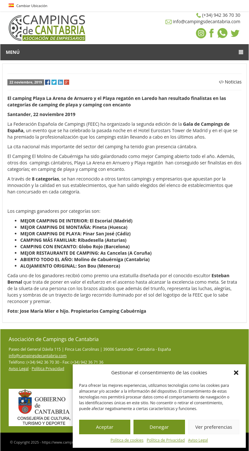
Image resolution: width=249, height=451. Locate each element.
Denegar (159, 427)
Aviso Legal (198, 440)
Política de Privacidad (166, 440)
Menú (124, 52)
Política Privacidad (48, 368)
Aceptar (104, 427)
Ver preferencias (213, 427)
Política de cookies (126, 440)
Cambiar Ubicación (28, 5)
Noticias (233, 82)
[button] (236, 372)
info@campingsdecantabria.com (38, 355)
